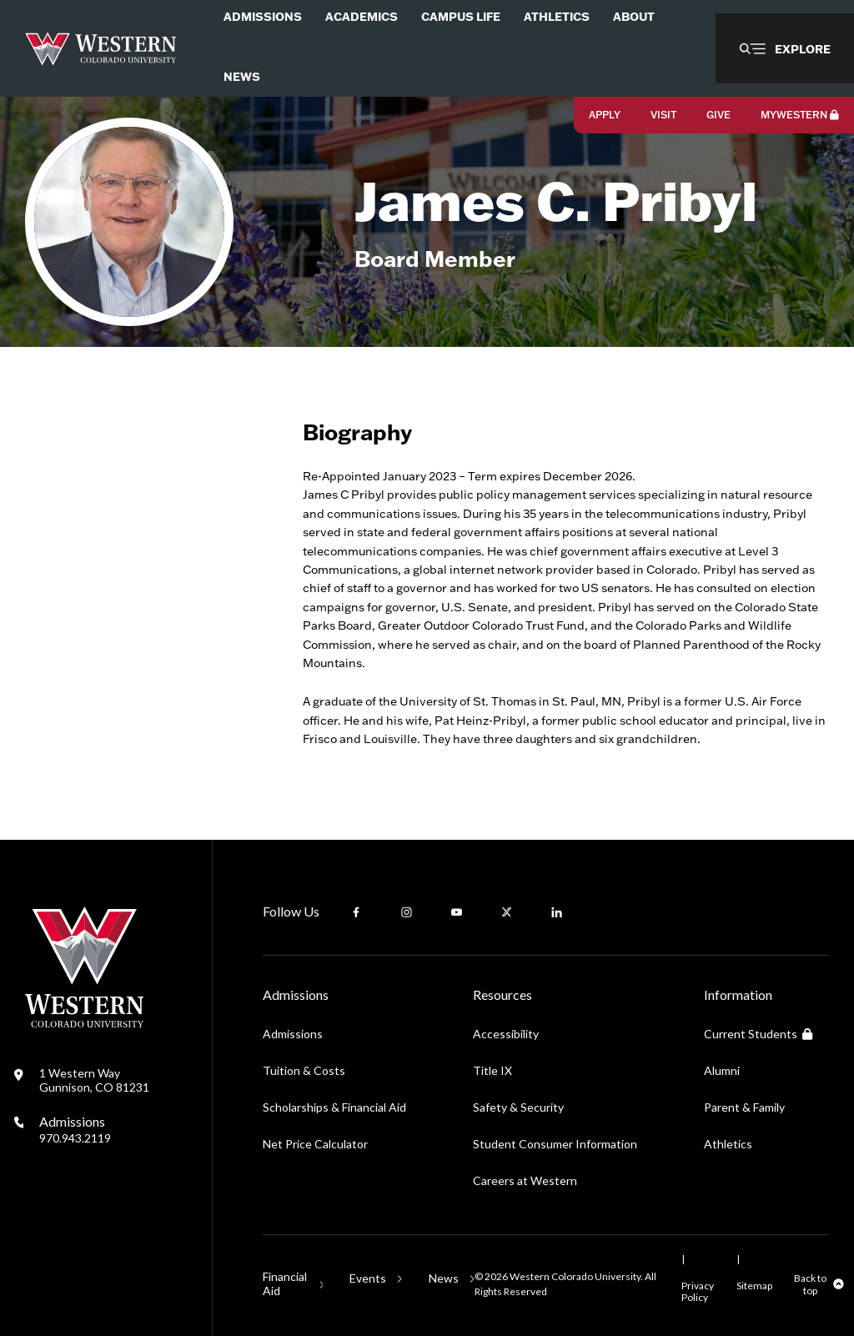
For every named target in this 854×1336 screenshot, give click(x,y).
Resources (502, 994)
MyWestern (800, 114)
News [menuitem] (242, 76)
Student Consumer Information (555, 1144)
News (444, 1278)
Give (718, 114)
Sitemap (754, 1285)
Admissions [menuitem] (263, 16)
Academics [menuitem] (361, 16)
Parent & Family (744, 1107)
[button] (785, 48)
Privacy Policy (697, 1291)
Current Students (758, 1034)
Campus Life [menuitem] (460, 16)
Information (738, 994)
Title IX (492, 1070)
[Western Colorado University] (84, 1023)
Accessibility (506, 1034)
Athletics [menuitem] (557, 16)
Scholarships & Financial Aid (334, 1107)
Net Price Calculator (315, 1144)
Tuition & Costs (304, 1070)
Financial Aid (285, 1283)
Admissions (75, 1129)
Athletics (728, 1144)
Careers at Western (525, 1180)
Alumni (722, 1070)
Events (367, 1278)
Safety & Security (518, 1107)
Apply (604, 114)
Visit (663, 114)
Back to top (810, 1284)
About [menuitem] (634, 16)
